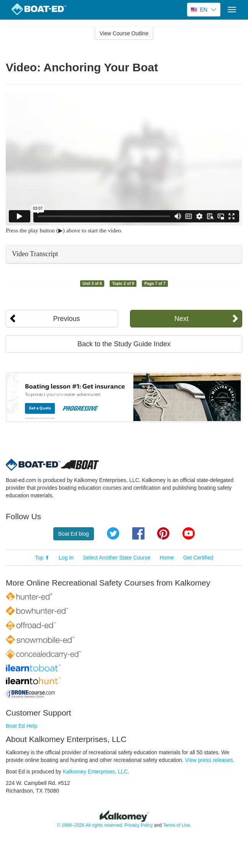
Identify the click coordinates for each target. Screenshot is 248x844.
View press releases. (210, 760)
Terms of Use (176, 825)
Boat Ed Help (22, 726)
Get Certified (198, 557)
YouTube (188, 533)
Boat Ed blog (73, 534)
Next (181, 318)
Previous (66, 318)
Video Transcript (35, 254)
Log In (66, 557)
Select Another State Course (117, 557)
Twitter (113, 533)
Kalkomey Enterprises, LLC (95, 771)
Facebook (138, 533)
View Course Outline (124, 33)
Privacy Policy (139, 825)
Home (166, 557)
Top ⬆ (42, 557)
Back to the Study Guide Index (124, 344)
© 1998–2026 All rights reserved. (90, 825)
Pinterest (163, 533)
